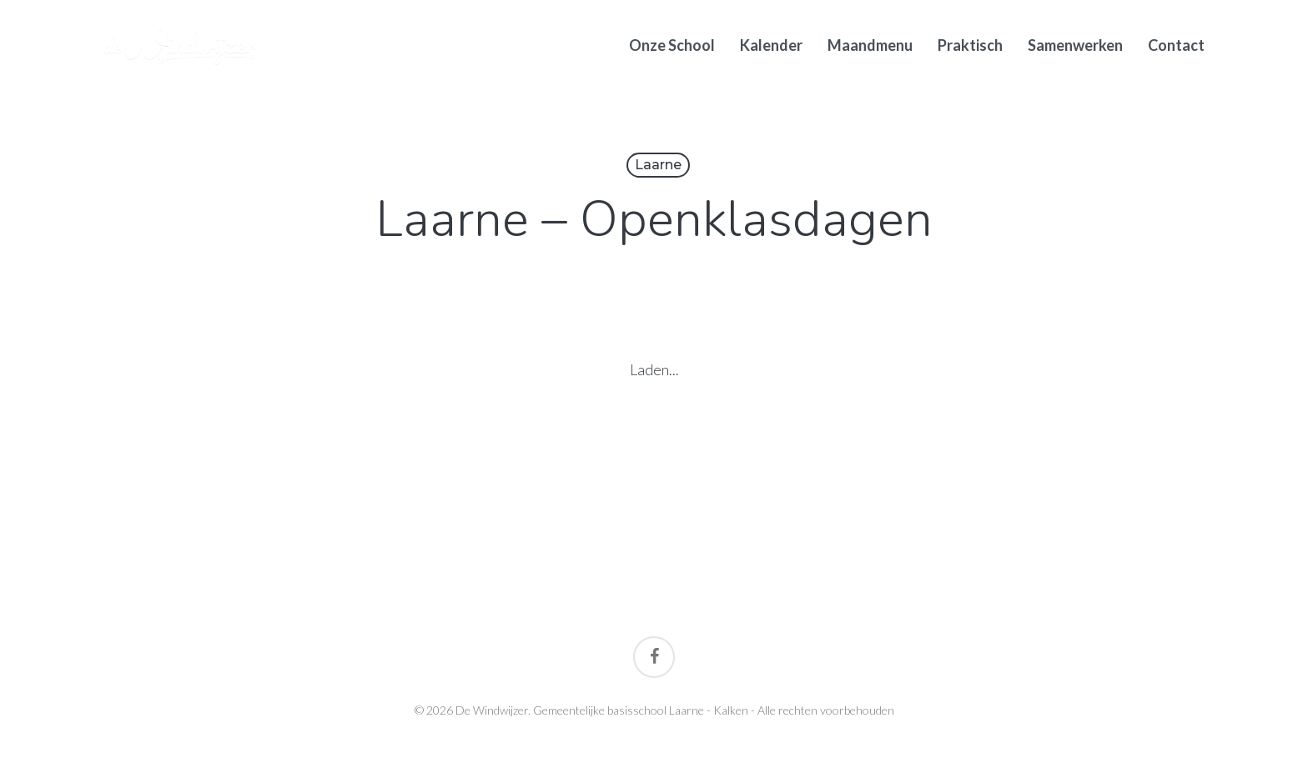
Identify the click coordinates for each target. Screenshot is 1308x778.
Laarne (658, 165)
